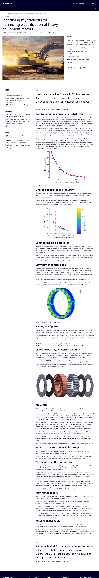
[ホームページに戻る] (3, 14)
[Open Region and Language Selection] (79, 3)
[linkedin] (80, 68)
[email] (83, 68)
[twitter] (74, 68)
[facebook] (77, 68)
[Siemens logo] (7, 3)
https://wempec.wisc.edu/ (73, 56)
